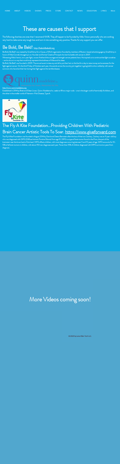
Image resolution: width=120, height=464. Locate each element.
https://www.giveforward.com (90, 132)
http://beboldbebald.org (44, 48)
